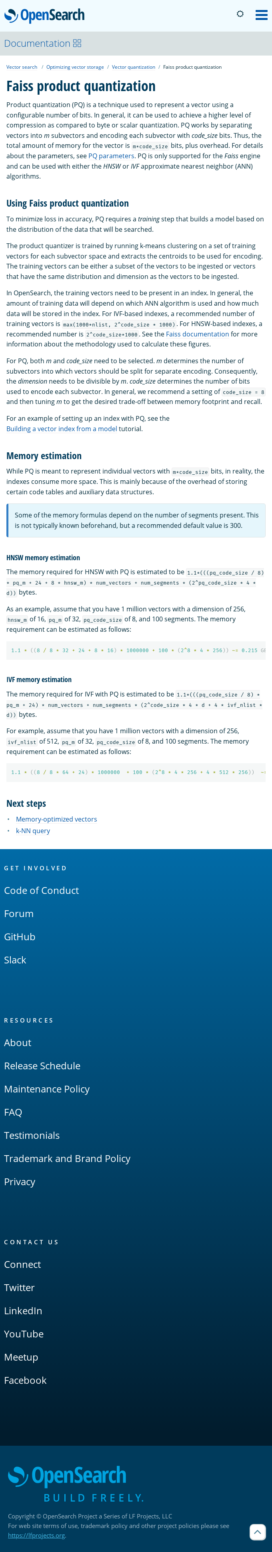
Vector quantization (133, 67)
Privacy (19, 1181)
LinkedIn (23, 1310)
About (17, 1042)
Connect (22, 1264)
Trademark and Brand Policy (67, 1158)
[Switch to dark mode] (240, 14)
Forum (19, 913)
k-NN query (33, 830)
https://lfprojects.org (36, 1535)
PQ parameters (111, 155)
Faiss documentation (197, 334)
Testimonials (32, 1135)
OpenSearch (46, 16)
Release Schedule (42, 1065)
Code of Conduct (41, 890)
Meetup (21, 1356)
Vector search (21, 67)
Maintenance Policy (47, 1088)
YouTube (24, 1333)
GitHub (20, 936)
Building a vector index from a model (61, 428)
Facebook (25, 1380)
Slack (15, 959)
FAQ (13, 1111)
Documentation (43, 43)
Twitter (19, 1287)
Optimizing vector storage (75, 67)
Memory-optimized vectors (56, 819)
